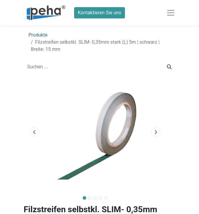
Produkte (38, 35)
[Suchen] (169, 67)
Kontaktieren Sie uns (99, 12)
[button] (34, 132)
